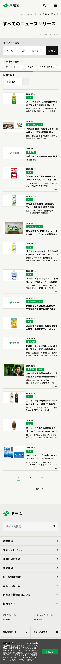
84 (42, 477)
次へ (38, 488)
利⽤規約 (6, 619)
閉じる (49, 651)
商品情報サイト (15, 631)
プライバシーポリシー (11, 615)
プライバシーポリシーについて (21, 659)
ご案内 (30, 67)
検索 (50, 50)
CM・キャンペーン (13, 67)
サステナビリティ (47, 67)
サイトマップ (39, 619)
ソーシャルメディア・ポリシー (45, 615)
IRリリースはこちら (48, 34)
